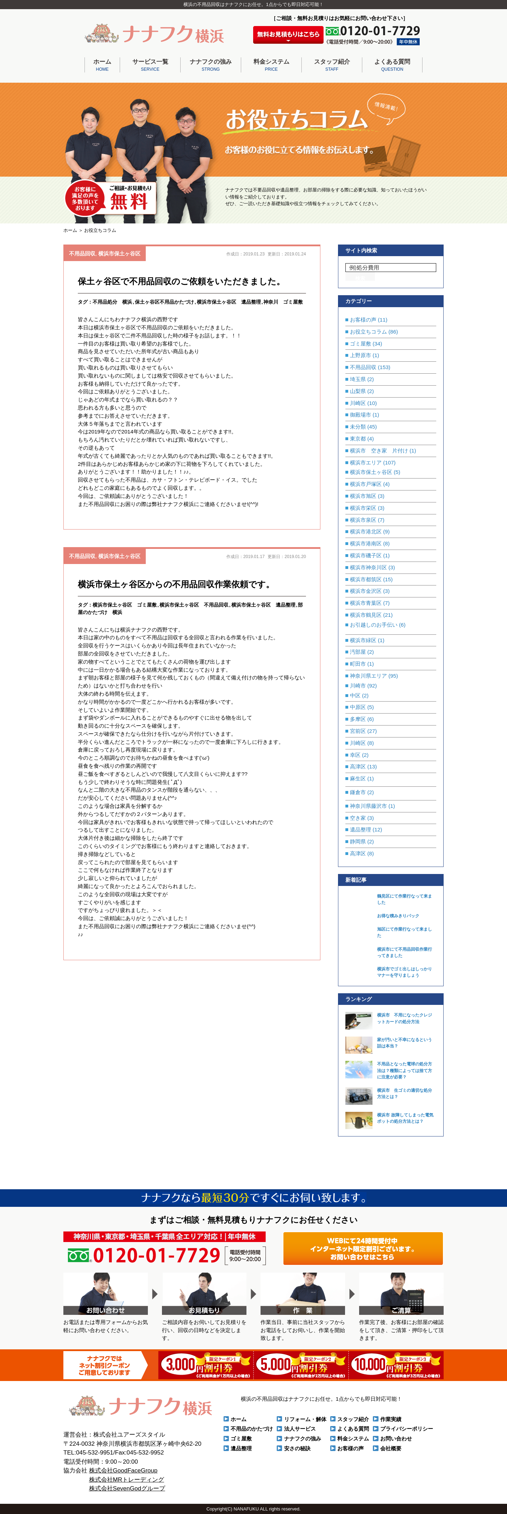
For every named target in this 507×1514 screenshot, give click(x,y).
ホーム (102, 65)
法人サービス (300, 1429)
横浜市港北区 (366, 531)
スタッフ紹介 (332, 65)
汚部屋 (358, 652)
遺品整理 (360, 829)
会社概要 (390, 1448)
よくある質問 (392, 65)
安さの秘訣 (297, 1448)
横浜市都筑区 (366, 579)
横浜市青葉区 (366, 603)
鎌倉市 (358, 792)
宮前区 (358, 731)
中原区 (358, 707)
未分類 (358, 427)
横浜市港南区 (366, 543)
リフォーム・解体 (305, 1419)
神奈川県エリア (368, 676)
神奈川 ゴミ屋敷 (283, 302)
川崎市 (358, 686)
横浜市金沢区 (366, 591)
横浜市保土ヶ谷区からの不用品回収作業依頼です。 (176, 584)
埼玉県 (358, 379)
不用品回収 (82, 253)
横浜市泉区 (363, 520)
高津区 (358, 766)
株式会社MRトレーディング (126, 1479)
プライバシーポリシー (406, 1429)
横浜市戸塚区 (366, 484)
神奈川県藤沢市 (368, 806)
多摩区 (358, 719)
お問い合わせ (396, 1439)
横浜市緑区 (363, 640)
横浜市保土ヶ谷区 (119, 253)
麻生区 (358, 778)
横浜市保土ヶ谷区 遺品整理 (229, 302)
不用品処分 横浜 (112, 302)
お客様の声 (363, 320)
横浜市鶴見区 (366, 615)
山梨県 (358, 391)
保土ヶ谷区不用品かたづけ (164, 302)
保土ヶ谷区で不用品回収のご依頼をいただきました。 (181, 281)
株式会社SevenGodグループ (127, 1488)
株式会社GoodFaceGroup (123, 1470)
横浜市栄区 (363, 508)
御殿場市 (360, 415)
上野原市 (360, 355)
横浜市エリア (366, 462)
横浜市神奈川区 (368, 567)
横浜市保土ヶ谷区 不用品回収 (194, 605)
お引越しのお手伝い (374, 625)
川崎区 (358, 403)
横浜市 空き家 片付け (379, 451)
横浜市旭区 (363, 496)
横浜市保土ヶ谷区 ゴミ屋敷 (125, 605)
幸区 (355, 755)
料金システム (271, 65)
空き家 (358, 818)
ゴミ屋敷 (360, 344)
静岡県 (358, 841)
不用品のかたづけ (252, 1429)
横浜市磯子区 (366, 555)
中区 (355, 695)
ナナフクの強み (211, 65)
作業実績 (390, 1419)
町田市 (358, 664)
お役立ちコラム (368, 332)
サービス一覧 (150, 65)
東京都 (358, 439)
